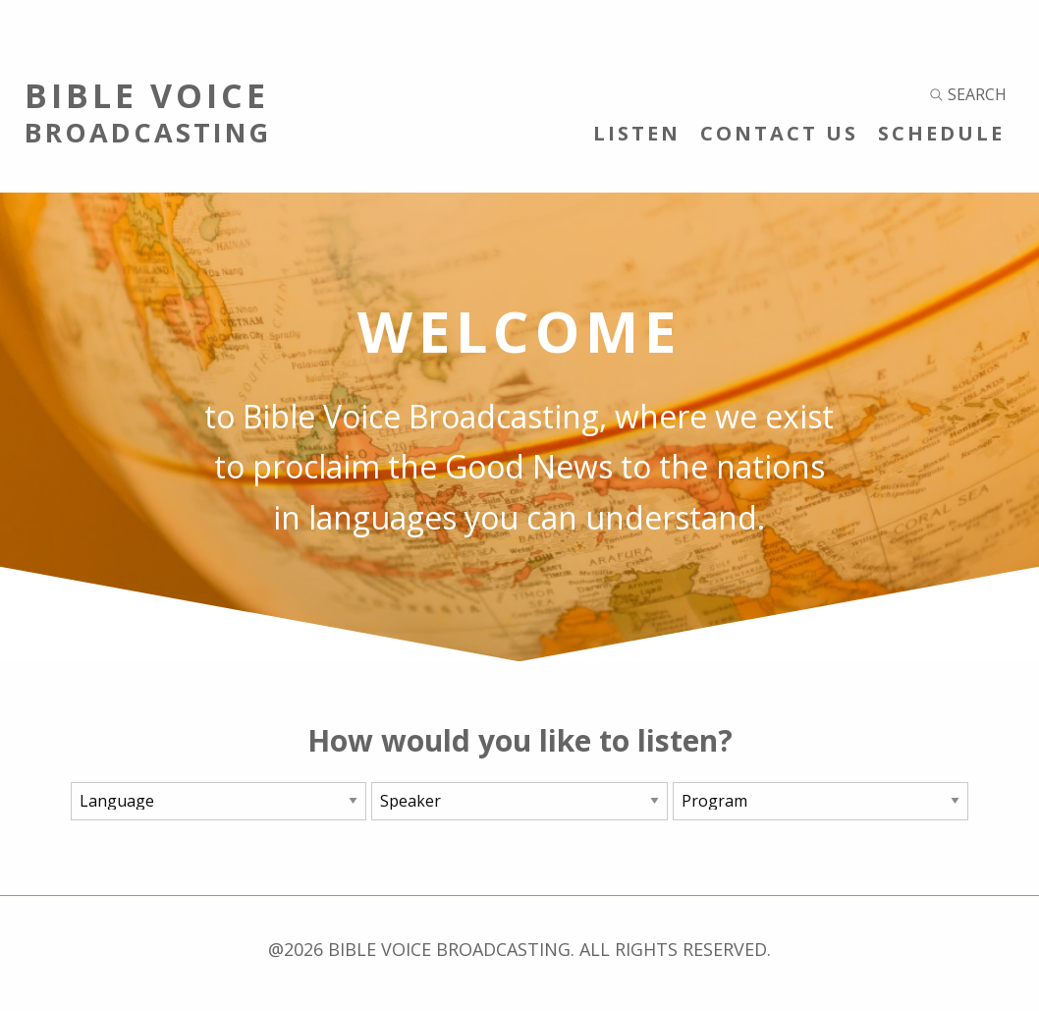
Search (968, 95)
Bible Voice (260, 111)
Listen (637, 133)
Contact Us (779, 133)
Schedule (941, 133)
